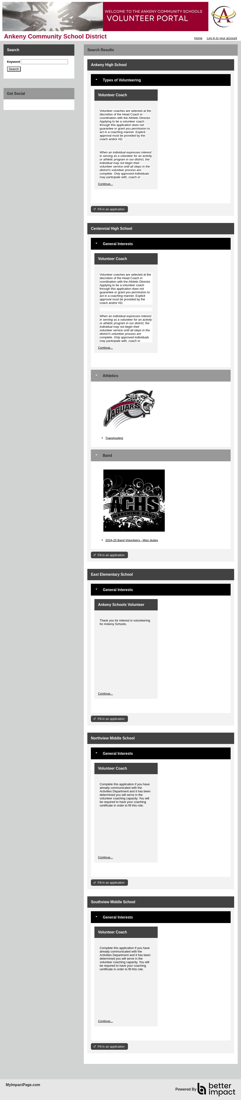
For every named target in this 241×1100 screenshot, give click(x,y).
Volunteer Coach (112, 95)
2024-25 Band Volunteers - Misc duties (131, 540)
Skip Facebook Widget (22, 104)
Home (198, 38)
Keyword (13, 61)
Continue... (105, 184)
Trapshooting (114, 438)
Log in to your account (222, 38)
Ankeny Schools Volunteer (121, 605)
